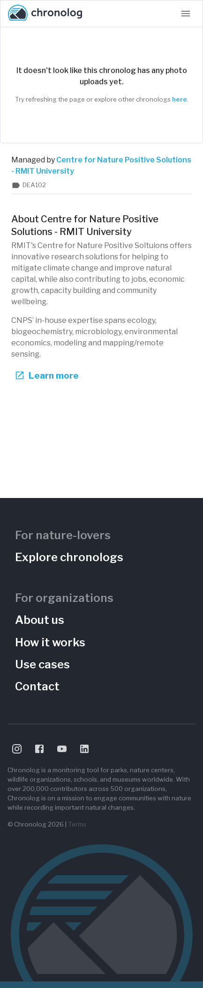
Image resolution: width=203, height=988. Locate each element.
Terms (77, 824)
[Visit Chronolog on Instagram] (17, 748)
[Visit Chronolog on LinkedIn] (84, 748)
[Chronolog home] (45, 13)
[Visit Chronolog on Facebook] (39, 748)
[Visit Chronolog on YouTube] (62, 748)
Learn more (47, 376)
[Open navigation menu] (185, 13)
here (179, 99)
